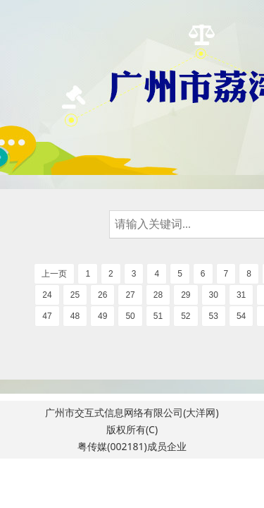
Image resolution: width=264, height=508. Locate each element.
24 (46, 295)
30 (213, 295)
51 (158, 316)
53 (213, 316)
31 (241, 295)
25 (75, 295)
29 (185, 295)
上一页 (54, 274)
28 (158, 295)
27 (129, 295)
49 (102, 316)
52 (185, 316)
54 (241, 316)
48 (75, 316)
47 (46, 316)
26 (102, 295)
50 (129, 316)
